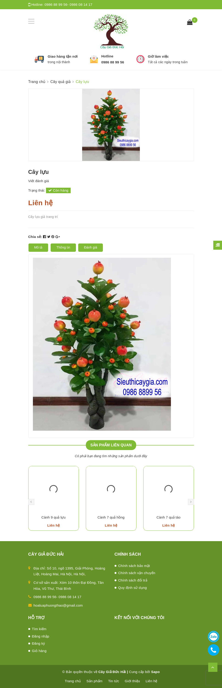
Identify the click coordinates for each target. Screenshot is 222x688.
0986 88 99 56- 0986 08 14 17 (68, 4)
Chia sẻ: (35, 237)
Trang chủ (73, 681)
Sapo (155, 672)
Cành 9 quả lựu (53, 517)
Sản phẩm (94, 681)
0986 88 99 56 (112, 62)
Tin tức (113, 681)
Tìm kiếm (39, 629)
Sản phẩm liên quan (111, 445)
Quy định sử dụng (132, 588)
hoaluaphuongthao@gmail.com (58, 605)
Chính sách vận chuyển (136, 573)
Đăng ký (38, 643)
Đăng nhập (40, 636)
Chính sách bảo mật (134, 566)
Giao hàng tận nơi (63, 56)
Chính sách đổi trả (132, 580)
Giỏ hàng (39, 651)
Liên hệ (151, 681)
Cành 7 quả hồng (111, 517)
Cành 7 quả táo (168, 517)
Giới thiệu (132, 681)
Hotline (107, 56)
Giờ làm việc (158, 56)
